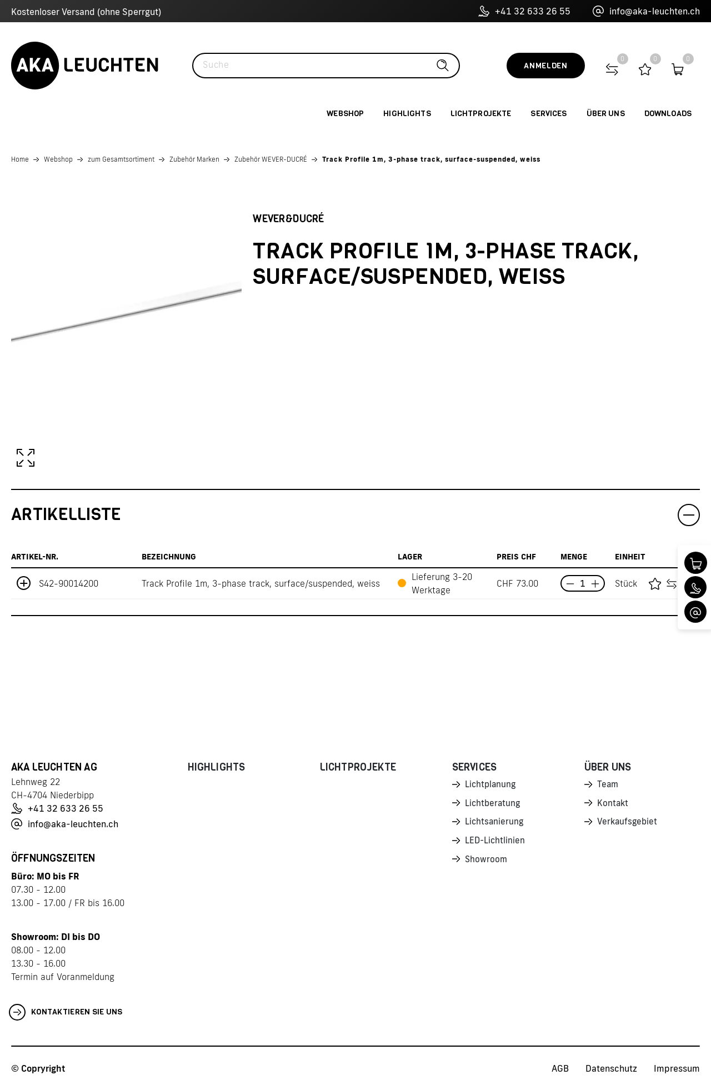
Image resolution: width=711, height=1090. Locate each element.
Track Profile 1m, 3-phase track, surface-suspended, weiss (431, 159)
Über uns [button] (606, 113)
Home (20, 159)
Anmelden (546, 66)
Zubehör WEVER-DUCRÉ (270, 159)
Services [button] (548, 113)
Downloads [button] (668, 113)
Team (608, 785)
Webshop (58, 159)
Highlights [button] (406, 113)
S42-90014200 (68, 583)
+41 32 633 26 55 (524, 11)
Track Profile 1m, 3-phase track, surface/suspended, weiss (261, 583)
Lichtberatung (493, 804)
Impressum (677, 1068)
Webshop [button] (345, 113)
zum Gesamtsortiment (121, 159)
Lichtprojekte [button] (481, 113)
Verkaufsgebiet (628, 823)
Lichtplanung (491, 785)
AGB (560, 1068)
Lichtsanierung (495, 823)
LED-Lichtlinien (496, 843)
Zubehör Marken (194, 159)
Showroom (486, 862)
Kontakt (613, 804)
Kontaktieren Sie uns (66, 1012)
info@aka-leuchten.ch (646, 11)
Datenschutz (611, 1068)
